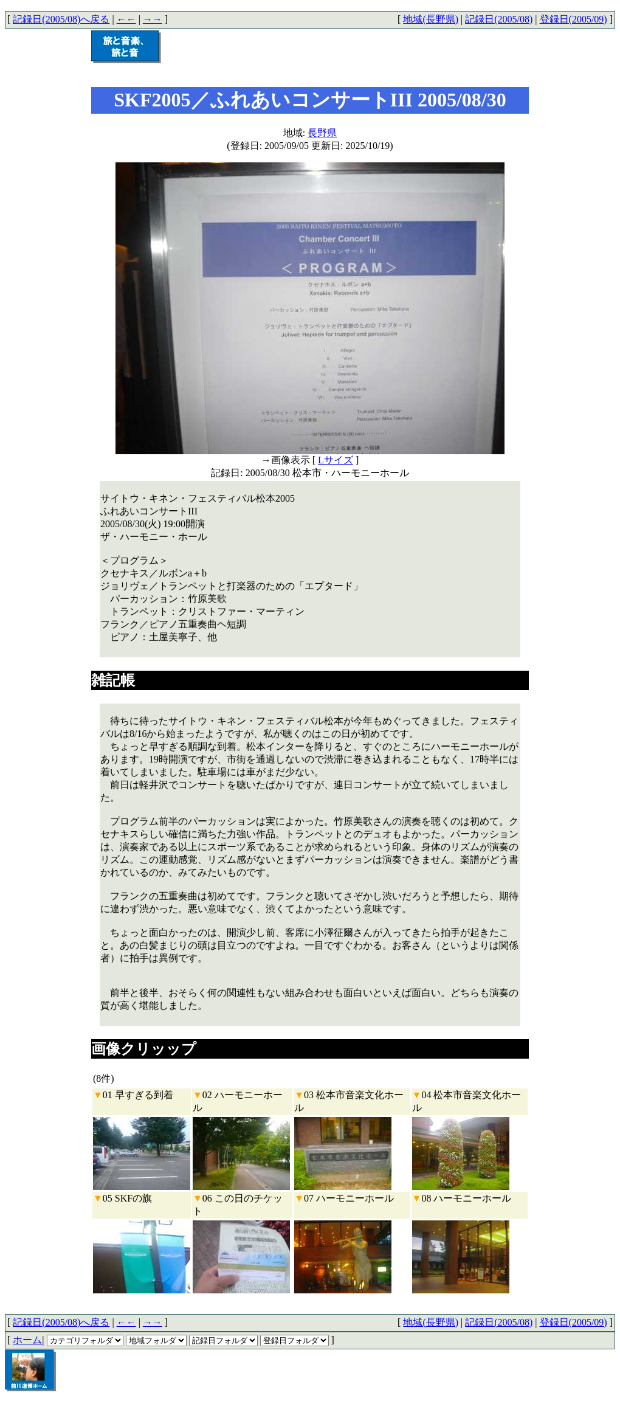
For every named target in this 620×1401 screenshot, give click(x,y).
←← (126, 19)
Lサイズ (335, 460)
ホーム (27, 1340)
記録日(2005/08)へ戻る (61, 19)
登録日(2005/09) (573, 19)
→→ (152, 19)
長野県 (322, 133)
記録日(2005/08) (498, 19)
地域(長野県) (430, 19)
